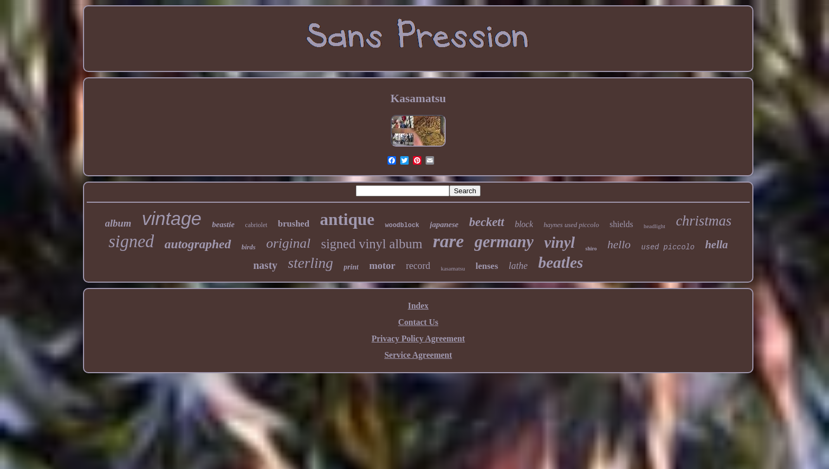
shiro (591, 248)
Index (418, 305)
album (118, 223)
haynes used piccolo (571, 225)
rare (448, 241)
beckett (486, 222)
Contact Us (418, 322)
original (288, 243)
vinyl (559, 242)
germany (503, 241)
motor (382, 265)
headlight (654, 226)
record (418, 265)
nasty (265, 265)
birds (249, 247)
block (524, 224)
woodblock (402, 225)
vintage (171, 218)
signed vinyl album (371, 244)
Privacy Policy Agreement (418, 338)
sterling (311, 263)
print (351, 267)
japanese (444, 224)
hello (619, 244)
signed (131, 241)
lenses (487, 266)
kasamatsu (453, 268)
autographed (197, 244)
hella (716, 244)
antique (347, 219)
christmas (703, 221)
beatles (560, 262)
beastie (223, 224)
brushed (294, 224)
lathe (518, 265)
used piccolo (668, 247)
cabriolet (256, 225)
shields (621, 224)
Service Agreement (418, 354)
